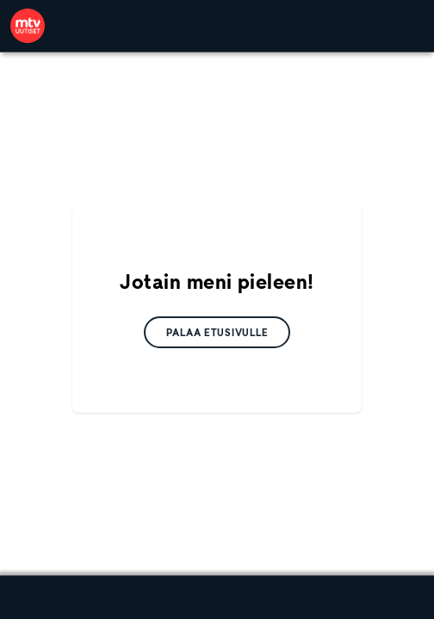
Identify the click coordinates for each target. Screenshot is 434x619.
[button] (217, 332)
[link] (27, 26)
